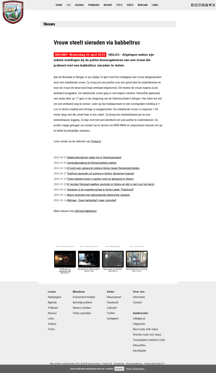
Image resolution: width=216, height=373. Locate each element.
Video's (52, 323)
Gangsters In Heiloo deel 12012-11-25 (89, 269)
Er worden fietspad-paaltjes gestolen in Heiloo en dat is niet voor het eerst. (111, 184)
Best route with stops (145, 329)
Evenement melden (84, 297)
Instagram (113, 318)
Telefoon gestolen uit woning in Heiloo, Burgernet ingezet (100, 173)
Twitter (111, 313)
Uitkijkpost (139, 318)
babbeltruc (90, 211)
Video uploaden (82, 313)
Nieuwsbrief (114, 297)
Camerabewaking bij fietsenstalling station (92, 162)
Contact (137, 302)
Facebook (112, 302)
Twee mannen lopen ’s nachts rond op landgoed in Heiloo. (100, 178)
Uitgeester (139, 323)
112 (69, 5)
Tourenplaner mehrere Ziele (149, 340)
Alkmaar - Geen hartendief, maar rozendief (91, 200)
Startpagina (54, 297)
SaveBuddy (139, 350)
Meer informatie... (136, 368)
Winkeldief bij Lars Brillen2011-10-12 (137, 269)
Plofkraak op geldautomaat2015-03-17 (65, 270)
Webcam (142, 5)
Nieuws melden (82, 307)
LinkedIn (112, 307)
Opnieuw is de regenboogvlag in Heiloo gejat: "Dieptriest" (100, 189)
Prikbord (93, 5)
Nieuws (108, 5)
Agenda (79, 5)
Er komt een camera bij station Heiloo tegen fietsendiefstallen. (103, 168)
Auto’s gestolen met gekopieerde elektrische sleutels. (98, 195)
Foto (119, 5)
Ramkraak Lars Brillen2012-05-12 (113, 269)
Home (59, 5)
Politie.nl (96, 141)
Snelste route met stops (147, 334)
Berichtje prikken (82, 302)
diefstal (79, 211)
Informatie (139, 297)
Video (130, 5)
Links (155, 5)
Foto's (51, 329)
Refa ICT (160, 363)
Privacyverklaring (134, 363)
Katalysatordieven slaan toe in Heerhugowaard (94, 157)
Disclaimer (119, 363)
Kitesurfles (139, 345)
